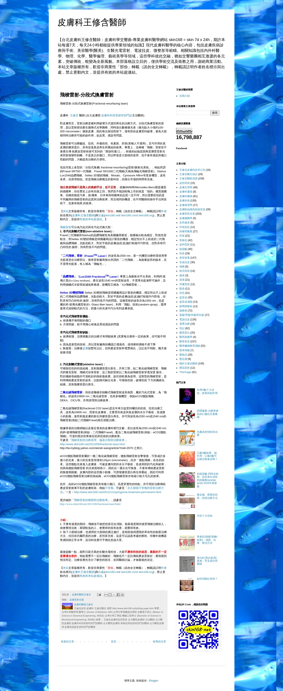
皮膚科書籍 (185, 191)
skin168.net (112, 215)
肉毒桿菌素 (185, 231)
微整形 (183, 310)
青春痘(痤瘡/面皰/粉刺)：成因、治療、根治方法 (207, 539)
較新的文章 (67, 641)
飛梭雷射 (65, 227)
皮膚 (85, 348)
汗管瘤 (109, 488)
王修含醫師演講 (188, 178)
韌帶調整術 (185, 306)
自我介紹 (184, 95)
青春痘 (183, 240)
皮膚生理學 (185, 187)
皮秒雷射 (184, 183)
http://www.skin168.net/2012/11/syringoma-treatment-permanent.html (117, 492)
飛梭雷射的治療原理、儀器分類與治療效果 (98, 440)
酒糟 (182, 266)
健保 (182, 275)
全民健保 (184, 222)
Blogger (153, 680)
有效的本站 (87, 219)
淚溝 (182, 279)
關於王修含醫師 (188, 363)
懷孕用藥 (184, 350)
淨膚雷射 (184, 284)
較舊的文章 (159, 641)
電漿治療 (184, 323)
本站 (65, 211)
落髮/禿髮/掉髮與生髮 (191, 314)
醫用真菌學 (185, 336)
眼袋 (182, 288)
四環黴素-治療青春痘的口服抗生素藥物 (207, 414)
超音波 (183, 297)
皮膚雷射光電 (77, 599)
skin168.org (146, 215)
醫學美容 (184, 341)
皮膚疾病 (184, 200)
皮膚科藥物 (185, 196)
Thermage (185, 372)
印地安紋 (184, 227)
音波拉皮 (184, 262)
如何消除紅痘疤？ (207, 578)
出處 (101, 215)
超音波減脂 (185, 301)
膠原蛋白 (184, 332)
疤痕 (182, 253)
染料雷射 (184, 244)
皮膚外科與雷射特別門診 (116, 115)
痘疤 (182, 292)
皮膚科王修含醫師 (91, 22)
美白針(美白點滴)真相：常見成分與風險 (207, 561)
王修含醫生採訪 (188, 174)
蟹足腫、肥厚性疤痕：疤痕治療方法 (207, 496)
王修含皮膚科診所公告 (192, 169)
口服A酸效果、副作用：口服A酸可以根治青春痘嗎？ (207, 456)
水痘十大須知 (204, 515)
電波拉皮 (184, 319)
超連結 (98, 219)
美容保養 (184, 257)
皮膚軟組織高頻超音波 (192, 209)
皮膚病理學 (185, 205)
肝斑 (182, 235)
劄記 (182, 328)
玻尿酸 (183, 249)
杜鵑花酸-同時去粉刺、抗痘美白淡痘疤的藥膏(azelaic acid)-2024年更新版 (207, 480)
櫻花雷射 (184, 367)
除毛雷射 (184, 270)
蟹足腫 (183, 359)
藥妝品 (183, 354)
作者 (164, 211)
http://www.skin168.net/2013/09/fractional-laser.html (92, 444)
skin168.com (129, 215)
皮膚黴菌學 (185, 218)
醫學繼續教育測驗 (189, 345)
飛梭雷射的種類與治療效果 (91, 500)
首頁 (113, 641)
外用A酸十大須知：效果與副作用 (207, 391)
